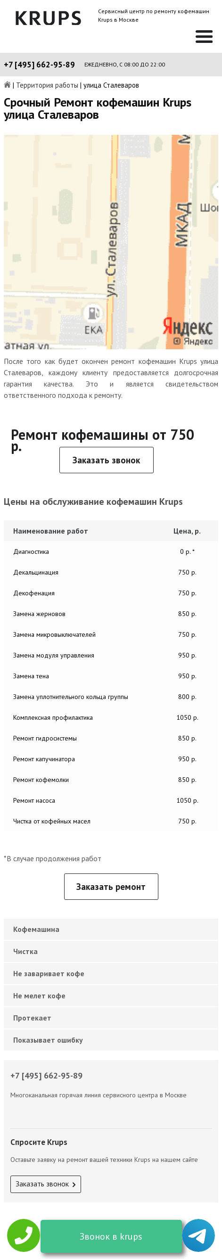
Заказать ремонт (111, 886)
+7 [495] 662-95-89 (39, 64)
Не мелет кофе (39, 995)
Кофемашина (36, 929)
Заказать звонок (106, 460)
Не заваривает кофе (48, 973)
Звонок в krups (111, 1236)
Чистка (25, 951)
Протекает (32, 1017)
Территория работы (47, 85)
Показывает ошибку (48, 1040)
